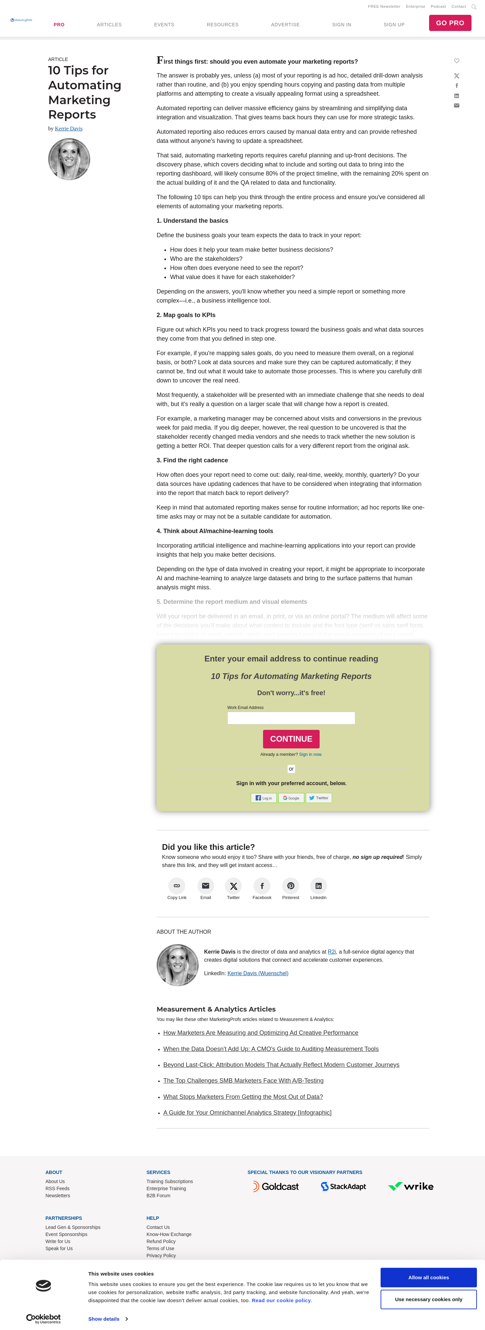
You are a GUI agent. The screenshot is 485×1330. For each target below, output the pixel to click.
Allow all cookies (429, 1275)
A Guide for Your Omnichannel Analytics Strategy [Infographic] (247, 1114)
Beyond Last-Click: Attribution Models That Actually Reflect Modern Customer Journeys (281, 1066)
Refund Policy (161, 1242)
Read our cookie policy (281, 1298)
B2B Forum (158, 1197)
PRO (59, 25)
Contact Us (158, 1228)
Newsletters (57, 1197)
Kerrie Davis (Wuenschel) (257, 975)
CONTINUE (291, 740)
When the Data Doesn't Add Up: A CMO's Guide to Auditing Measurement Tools (271, 1050)
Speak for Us (59, 1249)
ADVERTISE (285, 25)
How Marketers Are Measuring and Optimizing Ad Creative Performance (260, 1034)
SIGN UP (394, 25)
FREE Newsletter (384, 7)
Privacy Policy (161, 1257)
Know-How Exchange (169, 1235)
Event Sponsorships (66, 1235)
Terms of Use (160, 1249)
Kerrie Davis (69, 130)
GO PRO (450, 23)
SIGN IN (341, 25)
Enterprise (415, 7)
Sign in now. (310, 755)
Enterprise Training (166, 1190)
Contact (459, 7)
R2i (332, 953)
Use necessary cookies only (428, 1297)
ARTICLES (109, 25)
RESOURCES (223, 25)
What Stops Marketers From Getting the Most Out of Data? (243, 1098)
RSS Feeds (57, 1190)
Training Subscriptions (170, 1182)
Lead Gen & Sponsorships (72, 1228)
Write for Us (57, 1242)
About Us (55, 1182)
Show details (104, 1317)
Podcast (438, 7)
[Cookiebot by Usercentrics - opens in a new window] (43, 1317)
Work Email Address (245, 709)
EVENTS (164, 25)
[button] (264, 799)
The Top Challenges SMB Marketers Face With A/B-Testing (243, 1082)
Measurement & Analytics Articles (216, 1011)
